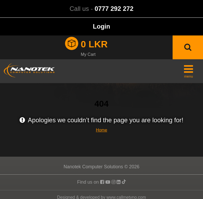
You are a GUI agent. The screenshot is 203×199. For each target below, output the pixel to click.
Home (101, 130)
